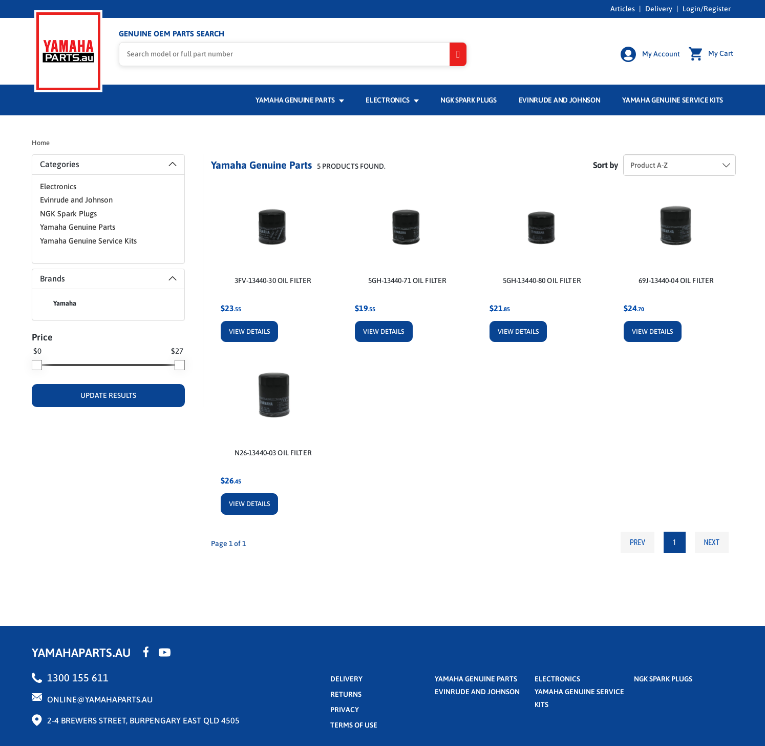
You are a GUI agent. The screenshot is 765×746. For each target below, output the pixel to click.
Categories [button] (108, 165)
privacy (344, 710)
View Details (249, 332)
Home (41, 144)
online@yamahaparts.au (100, 699)
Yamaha (64, 304)
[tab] (108, 165)
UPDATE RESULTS (108, 396)
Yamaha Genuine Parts (300, 101)
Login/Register (707, 9)
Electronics (392, 101)
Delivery (658, 9)
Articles (622, 9)
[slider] (37, 366)
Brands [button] (108, 279)
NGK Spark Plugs (468, 101)
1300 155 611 (78, 678)
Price (42, 338)
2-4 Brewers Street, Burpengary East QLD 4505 (143, 720)
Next (711, 543)
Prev (637, 543)
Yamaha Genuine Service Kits (672, 101)
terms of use (353, 725)
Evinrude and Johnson (560, 101)
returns (346, 695)
